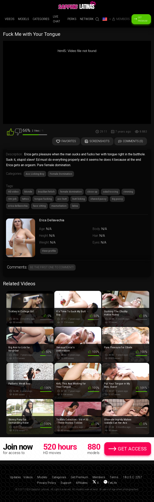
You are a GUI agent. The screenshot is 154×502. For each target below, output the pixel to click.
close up (92, 191)
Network (87, 19)
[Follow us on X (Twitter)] (95, 482)
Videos (9, 19)
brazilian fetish (46, 191)
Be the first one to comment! (52, 267)
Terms (114, 477)
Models (23, 19)
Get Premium (142, 19)
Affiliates (82, 482)
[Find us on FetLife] (110, 482)
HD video (13, 191)
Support (66, 482)
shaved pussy (98, 199)
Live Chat (56, 19)
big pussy (117, 199)
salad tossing (110, 191)
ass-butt (62, 199)
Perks (72, 19)
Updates (15, 477)
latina (75, 206)
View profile (49, 251)
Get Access (132, 449)
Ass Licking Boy (35, 174)
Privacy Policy (46, 482)
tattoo (25, 199)
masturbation (58, 206)
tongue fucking (43, 199)
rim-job (12, 199)
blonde (28, 191)
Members (123, 19)
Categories (41, 19)
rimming (128, 191)
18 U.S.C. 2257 (132, 477)
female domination (71, 191)
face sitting (39, 206)
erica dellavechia (17, 206)
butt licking (78, 199)
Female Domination (61, 174)
